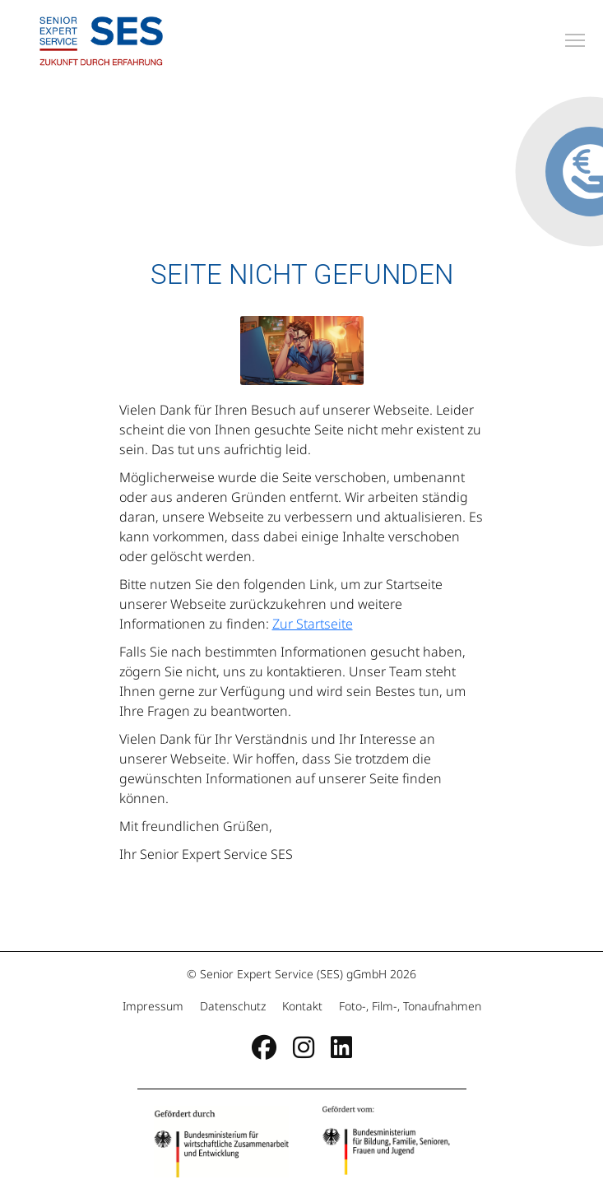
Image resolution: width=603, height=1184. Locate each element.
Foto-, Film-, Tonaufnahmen (408, 1006)
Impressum (155, 1006)
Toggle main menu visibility (576, 38)
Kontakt (302, 1006)
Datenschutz (233, 1006)
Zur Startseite (312, 624)
